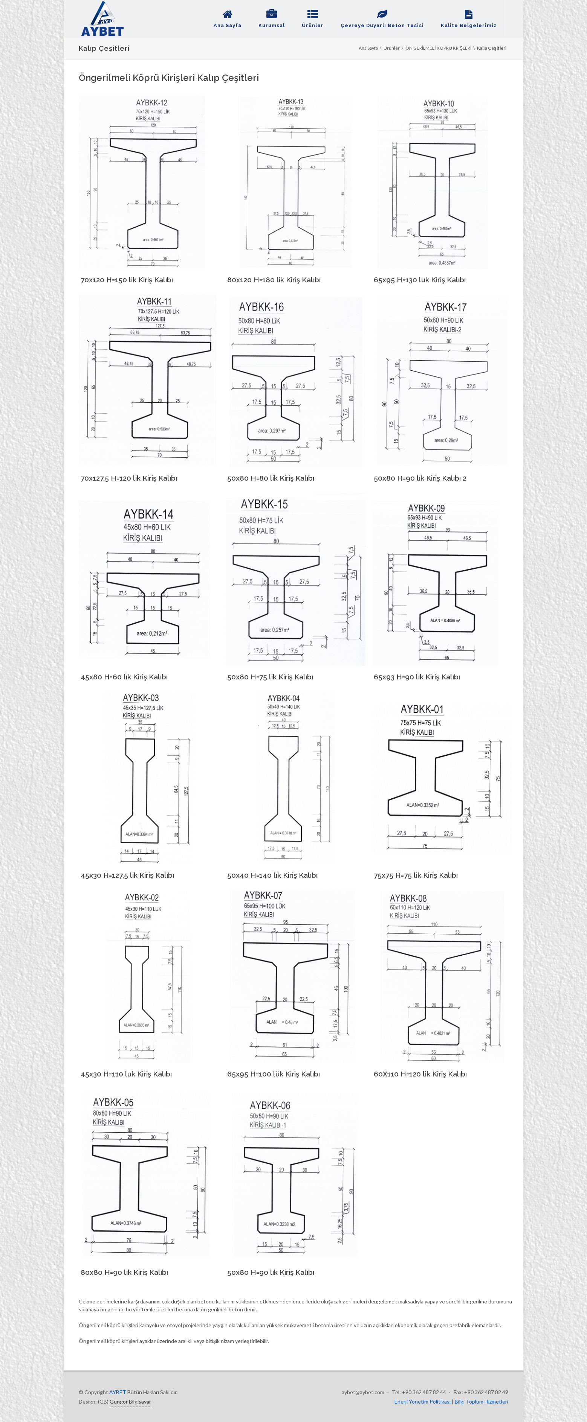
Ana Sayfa (368, 48)
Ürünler (392, 48)
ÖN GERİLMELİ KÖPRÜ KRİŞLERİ (438, 48)
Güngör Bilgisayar (130, 1401)
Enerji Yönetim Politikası (423, 1401)
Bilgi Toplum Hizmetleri (481, 1401)
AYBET (117, 1392)
